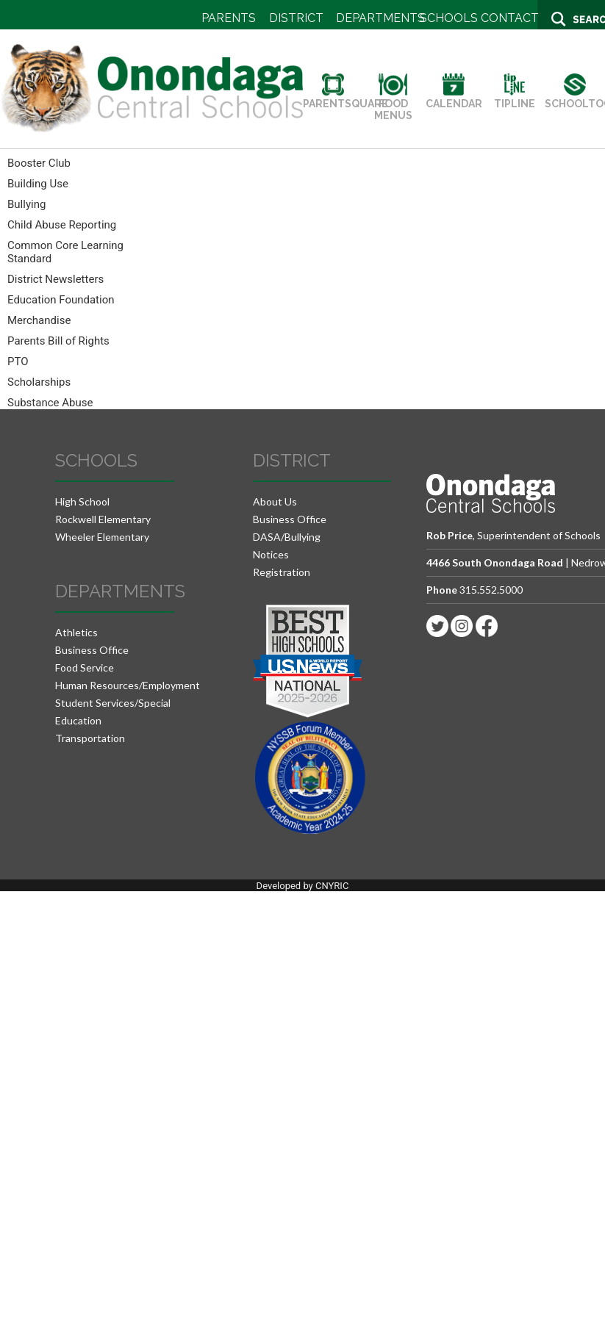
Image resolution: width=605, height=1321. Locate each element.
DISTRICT (296, 18)
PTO (18, 361)
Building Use (37, 183)
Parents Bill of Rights (58, 341)
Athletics (76, 632)
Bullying (26, 204)
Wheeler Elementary (102, 536)
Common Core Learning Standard (65, 252)
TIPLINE (514, 97)
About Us (275, 501)
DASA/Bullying (287, 536)
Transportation (90, 738)
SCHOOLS (449, 18)
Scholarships (39, 382)
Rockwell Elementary (103, 519)
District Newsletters (55, 279)
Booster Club (39, 163)
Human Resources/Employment (127, 685)
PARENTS (228, 18)
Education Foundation (61, 299)
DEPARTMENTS (380, 18)
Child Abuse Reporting (61, 224)
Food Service (84, 667)
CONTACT (510, 18)
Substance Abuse (50, 402)
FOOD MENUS (393, 103)
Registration (281, 572)
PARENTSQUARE (345, 97)
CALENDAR (454, 97)
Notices (271, 554)
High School (82, 501)
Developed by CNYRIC (303, 885)
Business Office (92, 650)
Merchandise (39, 320)
